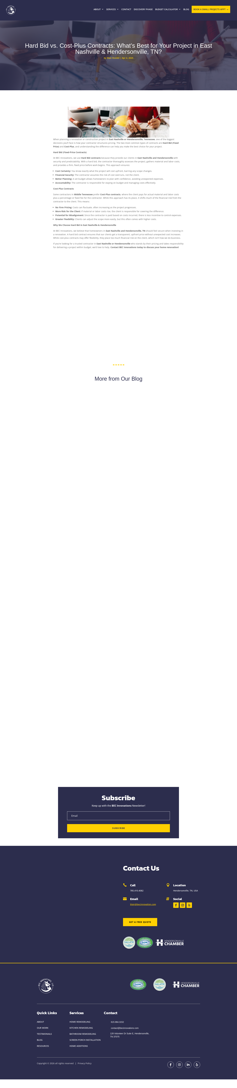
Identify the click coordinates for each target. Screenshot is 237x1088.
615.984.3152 (117, 1022)
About (97, 9)
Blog (186, 9)
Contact (126, 9)
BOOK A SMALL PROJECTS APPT (209, 9)
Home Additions (79, 1046)
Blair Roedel (113, 57)
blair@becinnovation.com (143, 904)
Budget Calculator (166, 9)
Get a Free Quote (140, 922)
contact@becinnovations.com (125, 1028)
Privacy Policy (84, 1063)
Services (111, 9)
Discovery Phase (143, 9)
